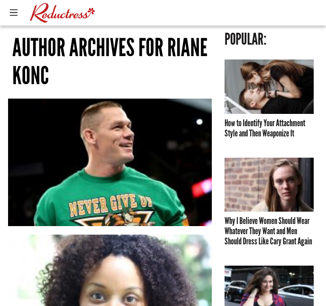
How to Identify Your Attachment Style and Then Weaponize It (265, 128)
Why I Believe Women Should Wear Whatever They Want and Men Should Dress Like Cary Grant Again (268, 231)
